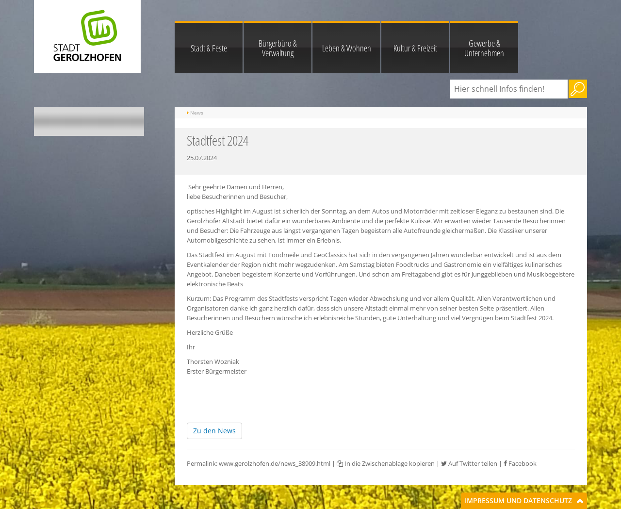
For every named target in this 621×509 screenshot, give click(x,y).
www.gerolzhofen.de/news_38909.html (274, 463)
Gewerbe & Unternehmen (484, 48)
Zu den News (214, 430)
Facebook (520, 463)
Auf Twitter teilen (469, 463)
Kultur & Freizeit (415, 48)
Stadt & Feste (209, 48)
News (196, 112)
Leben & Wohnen (346, 48)
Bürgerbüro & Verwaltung (278, 48)
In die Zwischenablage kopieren (386, 463)
